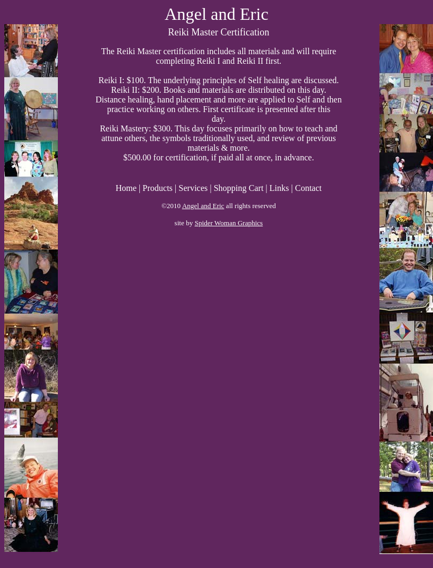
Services (192, 188)
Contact (308, 188)
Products (158, 188)
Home (126, 188)
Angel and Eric (203, 206)
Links (279, 188)
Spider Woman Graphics (229, 223)
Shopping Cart (239, 188)
